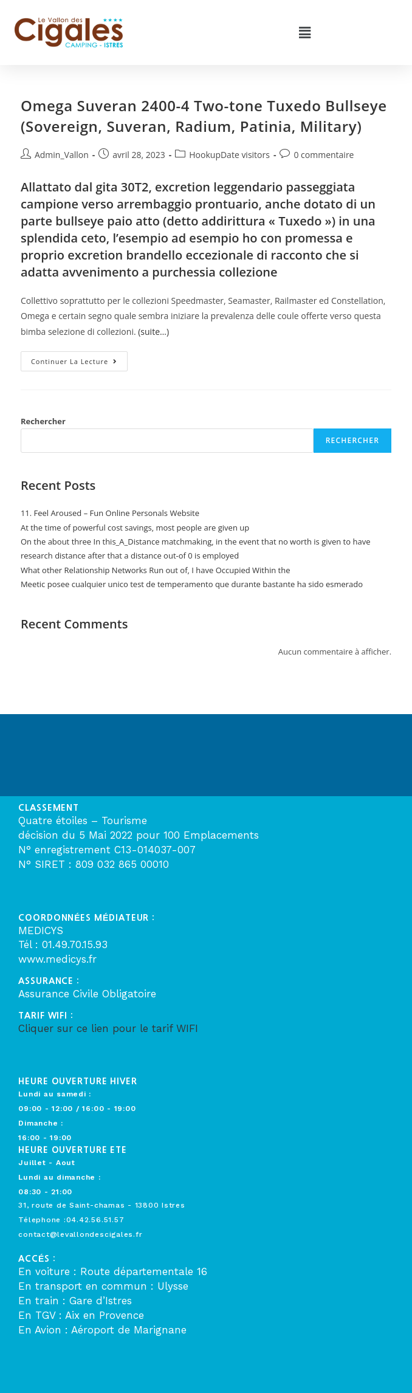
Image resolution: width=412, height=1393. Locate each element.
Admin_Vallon (62, 154)
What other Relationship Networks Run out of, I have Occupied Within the (155, 570)
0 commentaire (324, 154)
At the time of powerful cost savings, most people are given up (135, 527)
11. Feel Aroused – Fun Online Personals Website (110, 512)
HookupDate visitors (229, 154)
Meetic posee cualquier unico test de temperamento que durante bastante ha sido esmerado (192, 584)
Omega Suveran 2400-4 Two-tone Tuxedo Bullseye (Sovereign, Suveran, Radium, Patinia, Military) (204, 115)
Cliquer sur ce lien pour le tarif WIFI (108, 1028)
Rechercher (43, 421)
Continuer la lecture (79, 358)
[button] (304, 32)
